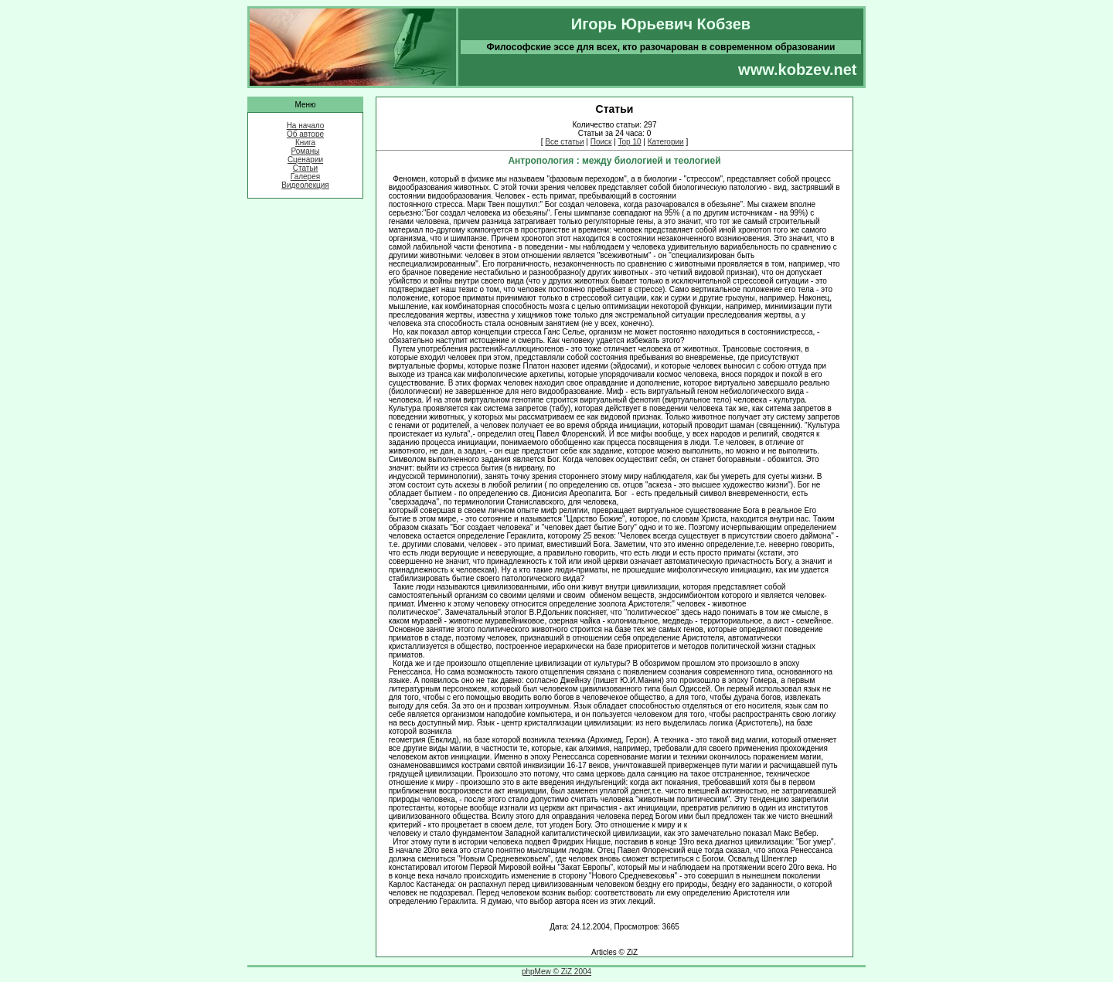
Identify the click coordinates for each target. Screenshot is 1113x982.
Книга (305, 142)
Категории (666, 142)
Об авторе (305, 134)
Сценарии (305, 159)
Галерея (305, 176)
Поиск (601, 142)
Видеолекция (305, 185)
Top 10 (630, 142)
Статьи (305, 168)
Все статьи (564, 142)
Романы (305, 151)
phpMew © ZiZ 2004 (556, 971)
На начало (306, 125)
